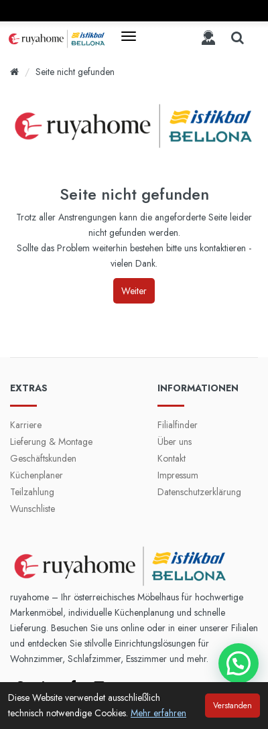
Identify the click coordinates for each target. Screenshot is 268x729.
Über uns (174, 441)
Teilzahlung (32, 492)
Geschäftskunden (43, 458)
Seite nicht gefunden (75, 71)
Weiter (134, 290)
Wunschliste (32, 508)
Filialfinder (177, 425)
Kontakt (171, 458)
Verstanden (232, 706)
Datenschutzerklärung (199, 492)
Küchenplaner (36, 475)
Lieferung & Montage (51, 441)
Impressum (177, 475)
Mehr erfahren (158, 713)
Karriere (26, 425)
